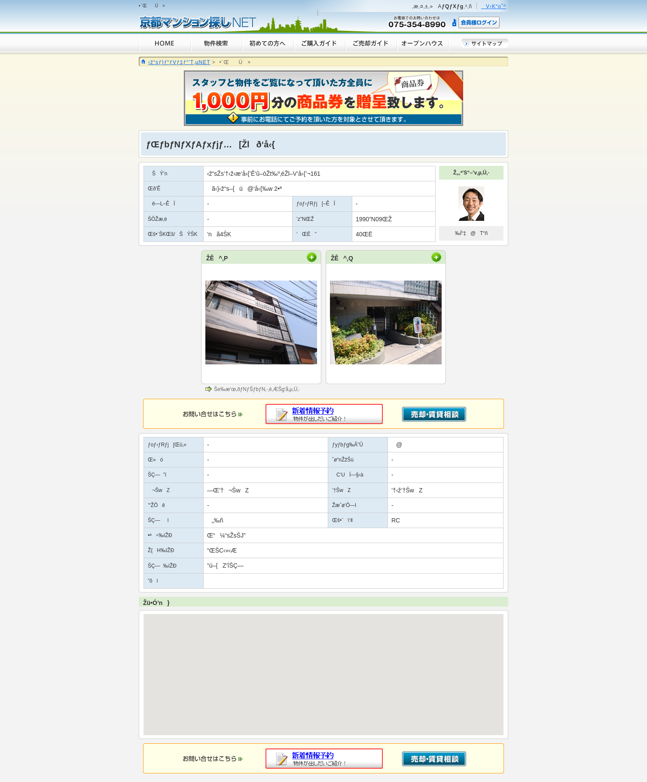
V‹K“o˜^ (493, 6)
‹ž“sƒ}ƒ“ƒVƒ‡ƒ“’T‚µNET (179, 62)
